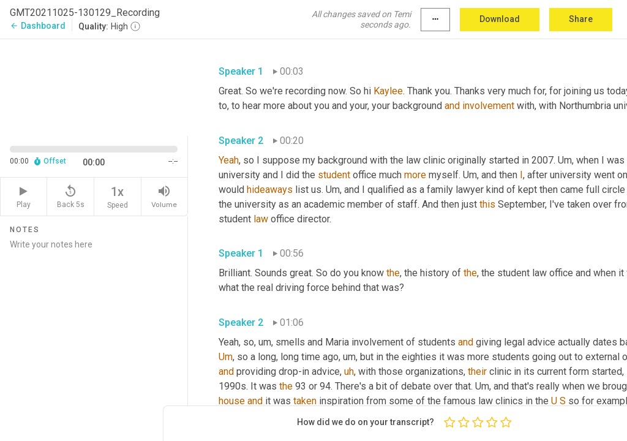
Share (581, 19)
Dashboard (38, 26)
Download (499, 19)
